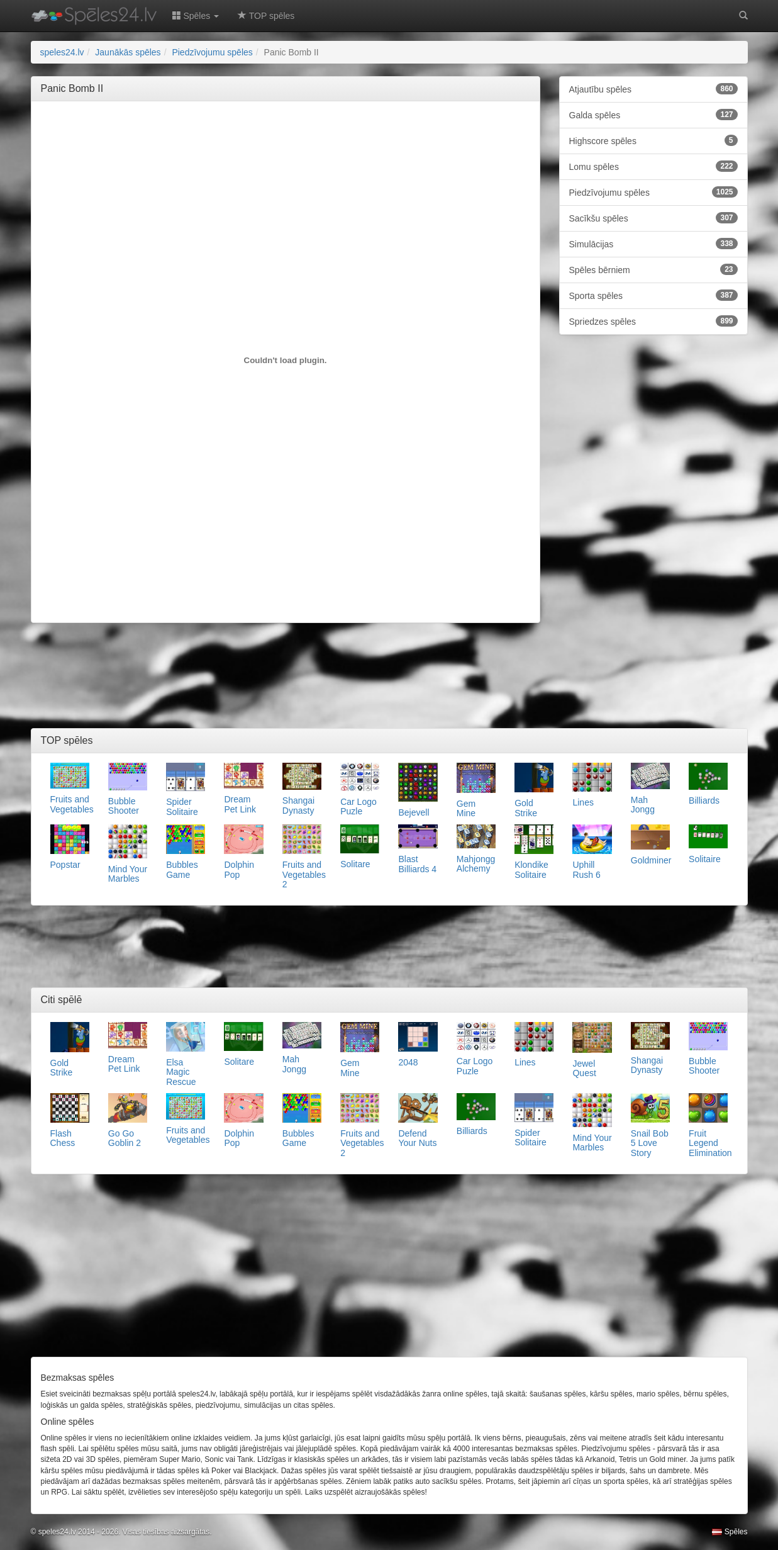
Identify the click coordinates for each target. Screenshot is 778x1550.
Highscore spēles (653, 140)
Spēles (729, 1531)
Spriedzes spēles (653, 321)
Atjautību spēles (653, 88)
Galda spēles (653, 114)
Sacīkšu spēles (653, 217)
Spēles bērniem (653, 269)
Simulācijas (653, 243)
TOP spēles (266, 16)
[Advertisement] (285, 139)
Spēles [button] (196, 16)
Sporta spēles (653, 295)
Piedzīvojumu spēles (653, 192)
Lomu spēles (653, 166)
